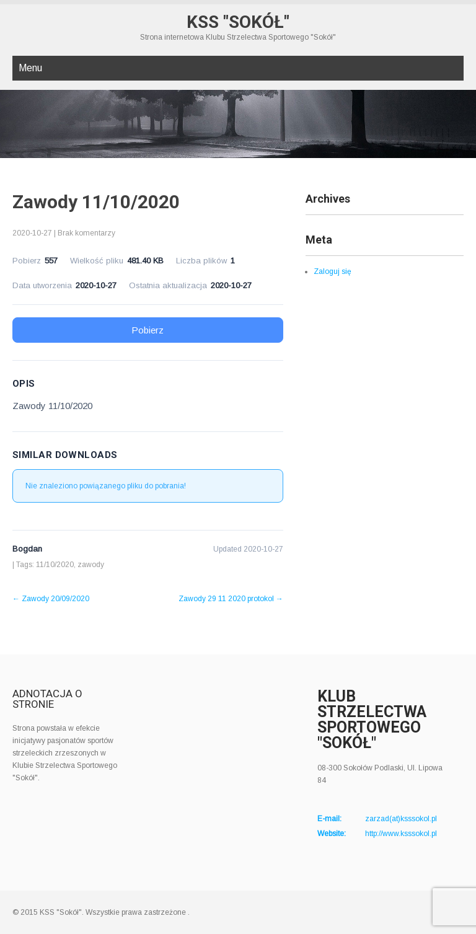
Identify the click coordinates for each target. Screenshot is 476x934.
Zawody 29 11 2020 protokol (230, 598)
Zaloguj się (332, 271)
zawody (90, 564)
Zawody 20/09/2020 (50, 598)
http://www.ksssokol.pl (401, 833)
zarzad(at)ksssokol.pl (401, 818)
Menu (30, 68)
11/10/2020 (55, 564)
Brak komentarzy (86, 233)
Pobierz (147, 330)
